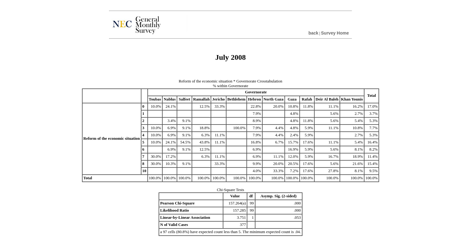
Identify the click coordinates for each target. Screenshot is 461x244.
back (313, 32)
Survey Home (335, 32)
